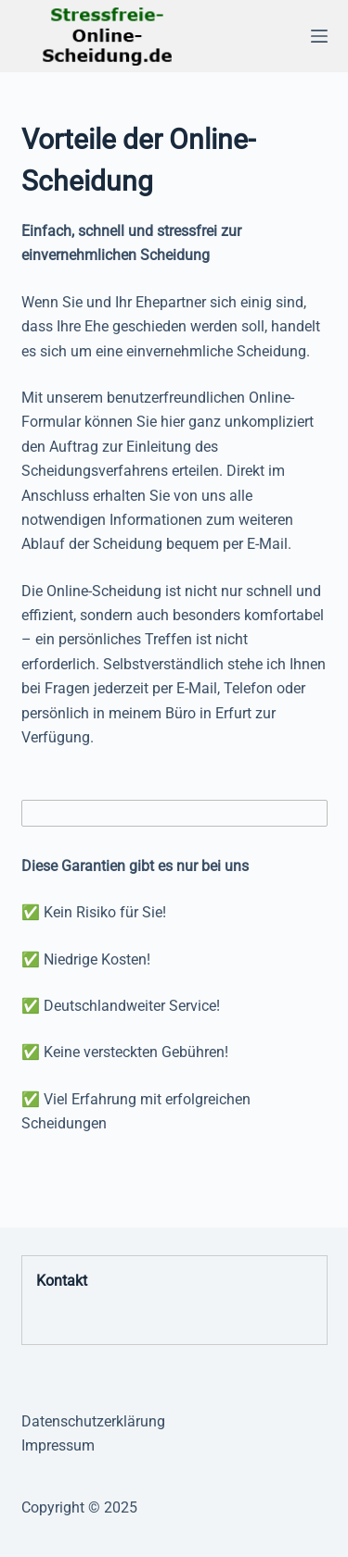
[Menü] (319, 36)
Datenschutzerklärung (93, 1421)
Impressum (58, 1445)
